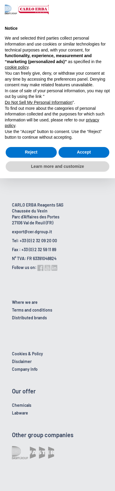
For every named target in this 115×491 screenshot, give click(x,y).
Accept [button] (84, 152)
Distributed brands (29, 317)
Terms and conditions (32, 309)
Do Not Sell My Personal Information (38, 102)
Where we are (25, 302)
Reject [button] (31, 152)
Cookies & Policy (27, 353)
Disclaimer (22, 361)
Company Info (25, 369)
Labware (20, 412)
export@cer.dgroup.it (32, 231)
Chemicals (21, 405)
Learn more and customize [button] (57, 166)
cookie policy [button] (16, 67)
